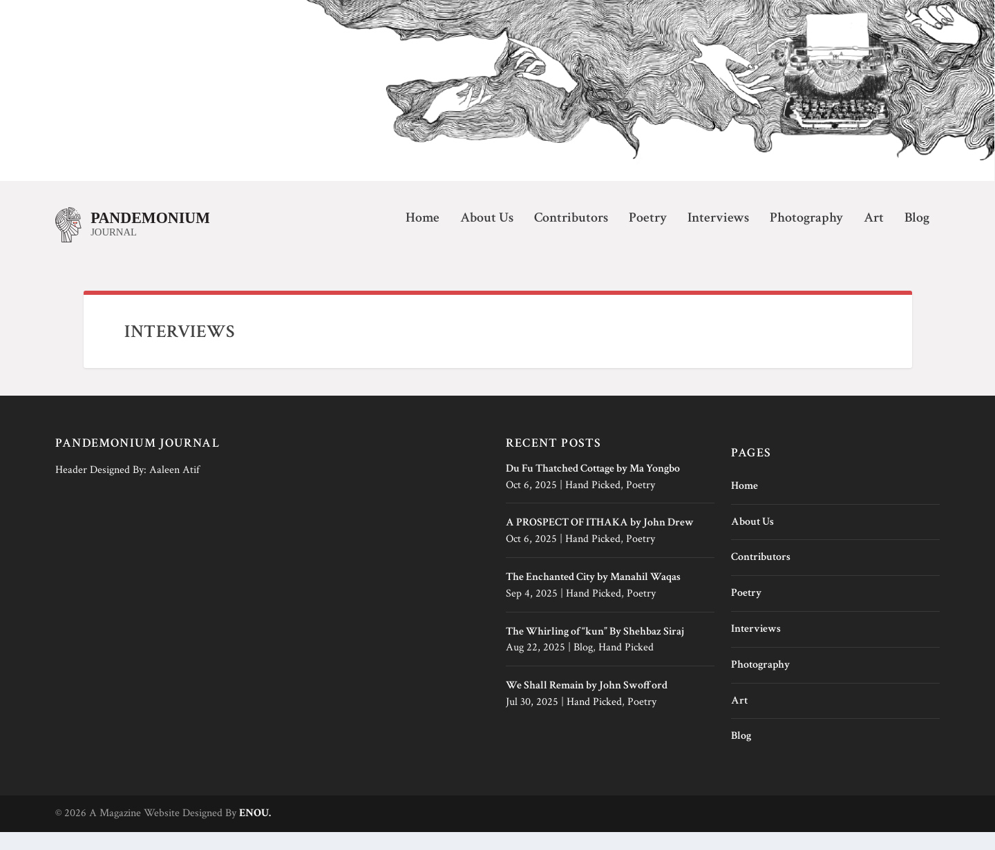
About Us (486, 236)
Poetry (648, 236)
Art (874, 236)
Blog (916, 236)
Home (422, 236)
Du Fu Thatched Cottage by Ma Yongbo (593, 486)
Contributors (571, 236)
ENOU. (255, 831)
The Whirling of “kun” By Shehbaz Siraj (595, 648)
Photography (806, 236)
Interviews (718, 236)
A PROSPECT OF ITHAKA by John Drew (600, 540)
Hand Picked (592, 502)
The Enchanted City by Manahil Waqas (593, 595)
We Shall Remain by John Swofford (586, 703)
